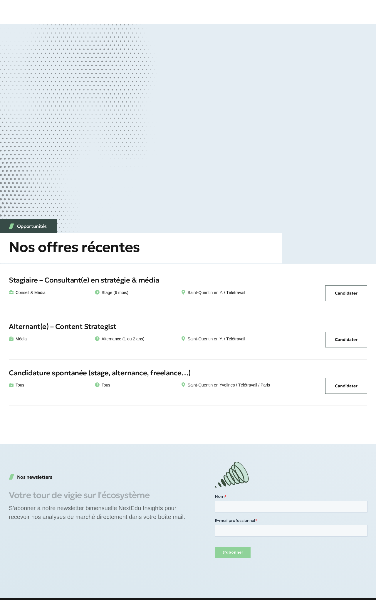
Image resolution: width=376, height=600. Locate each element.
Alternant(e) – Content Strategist (62, 326)
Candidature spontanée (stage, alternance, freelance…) (100, 373)
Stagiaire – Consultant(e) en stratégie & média (84, 280)
